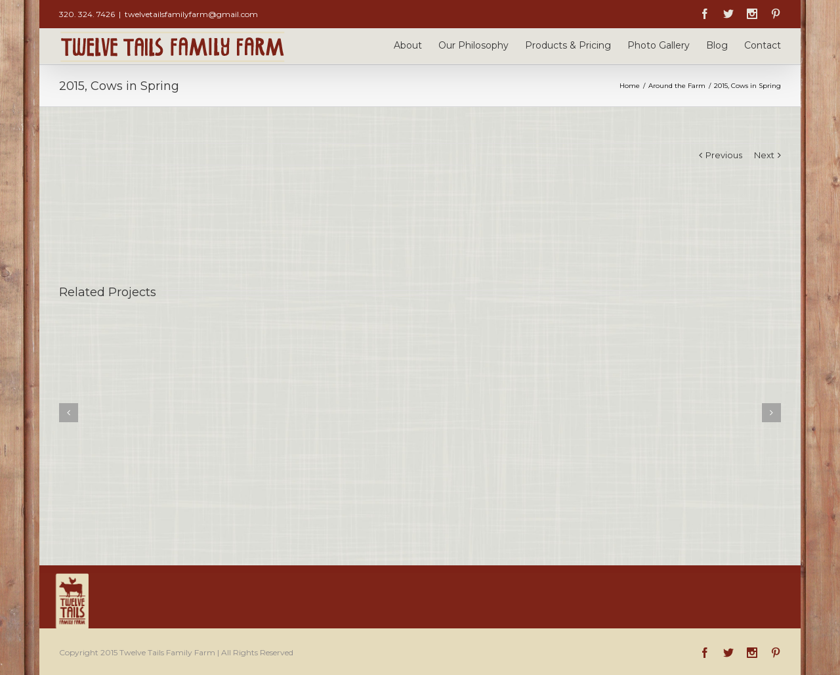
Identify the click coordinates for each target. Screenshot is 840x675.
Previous (723, 155)
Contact (762, 45)
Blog (717, 45)
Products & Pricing (568, 45)
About (408, 45)
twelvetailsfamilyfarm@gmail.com (191, 14)
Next (764, 155)
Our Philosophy (473, 45)
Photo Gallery (658, 45)
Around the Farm (676, 85)
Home (630, 85)
